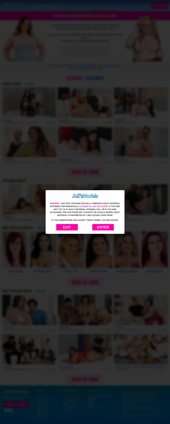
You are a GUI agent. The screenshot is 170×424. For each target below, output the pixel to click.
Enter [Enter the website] (103, 227)
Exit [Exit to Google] (67, 227)
